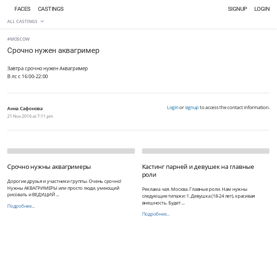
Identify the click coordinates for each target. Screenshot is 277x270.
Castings (51, 8)
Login (262, 8)
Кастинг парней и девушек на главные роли (198, 170)
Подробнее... (21, 206)
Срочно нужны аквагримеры (49, 166)
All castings (25, 21)
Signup (237, 8)
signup (192, 107)
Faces (22, 8)
